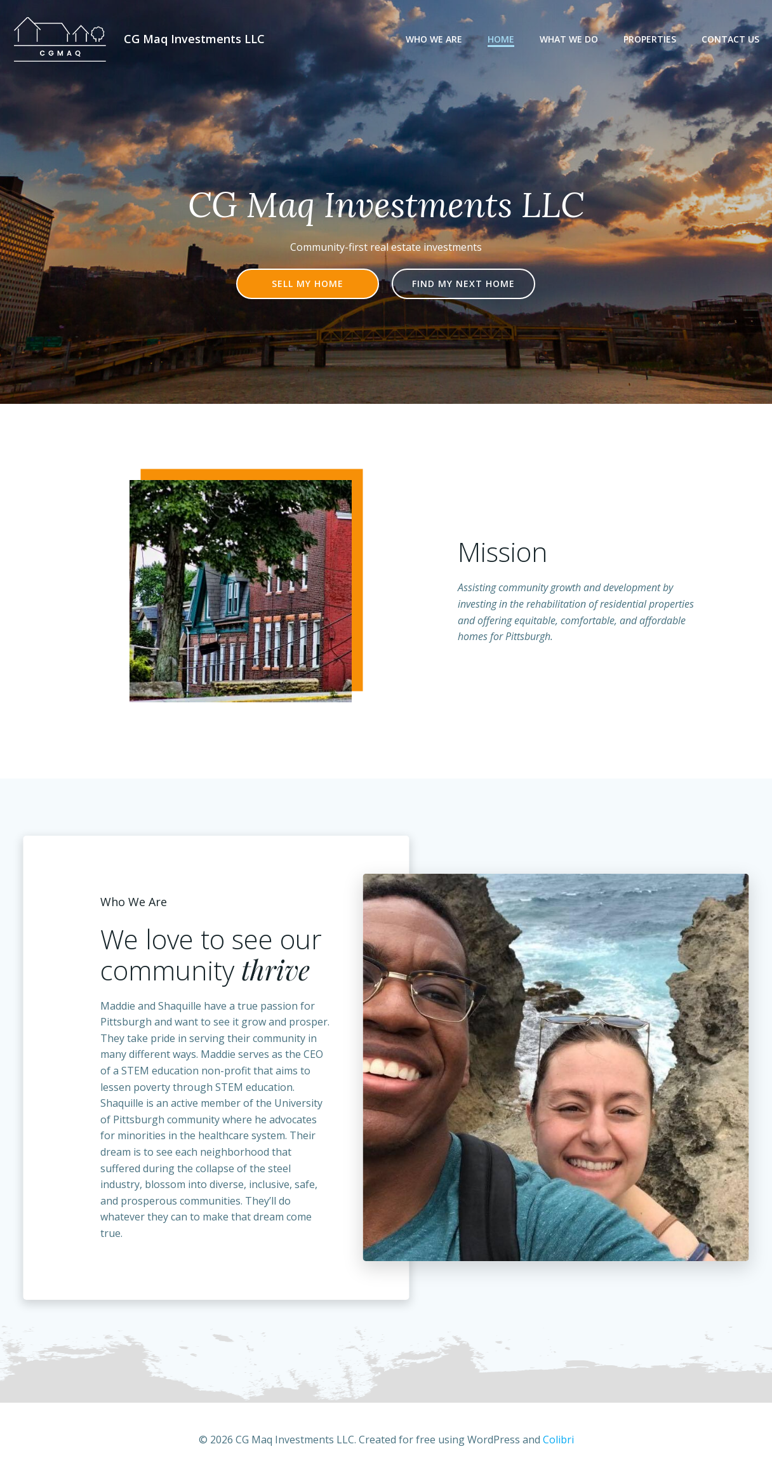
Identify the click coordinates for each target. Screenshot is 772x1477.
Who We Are (434, 39)
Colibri (558, 1440)
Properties (649, 39)
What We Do (569, 39)
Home (501, 39)
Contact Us (730, 39)
